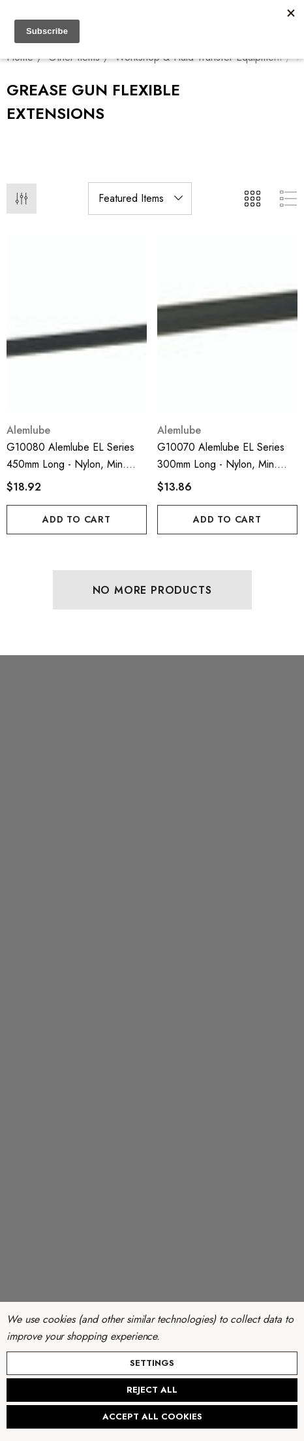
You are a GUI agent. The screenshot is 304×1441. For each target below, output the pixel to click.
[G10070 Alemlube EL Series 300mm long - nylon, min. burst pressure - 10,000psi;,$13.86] (227, 323)
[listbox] (140, 198)
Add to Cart (76, 519)
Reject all (152, 1390)
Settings (152, 1363)
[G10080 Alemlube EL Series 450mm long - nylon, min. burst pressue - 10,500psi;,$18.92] (77, 323)
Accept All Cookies (152, 1416)
